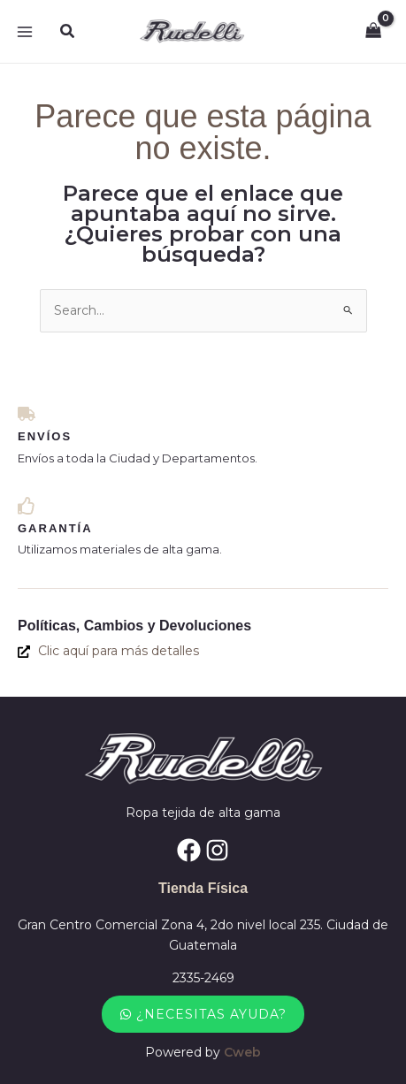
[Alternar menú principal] (24, 32)
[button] (68, 31)
